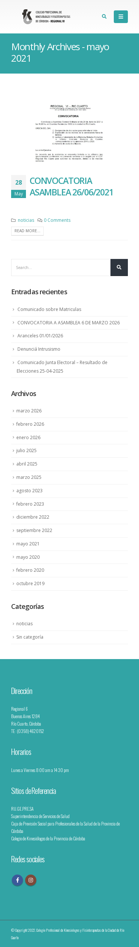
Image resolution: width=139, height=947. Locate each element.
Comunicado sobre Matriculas (49, 309)
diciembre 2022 (32, 517)
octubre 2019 (30, 583)
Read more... (27, 230)
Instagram (30, 880)
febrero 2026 (30, 424)
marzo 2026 (29, 411)
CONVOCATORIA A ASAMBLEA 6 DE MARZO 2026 (68, 323)
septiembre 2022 (34, 530)
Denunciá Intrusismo (38, 349)
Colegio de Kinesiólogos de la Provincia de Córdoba (48, 838)
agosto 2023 (29, 490)
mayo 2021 (28, 544)
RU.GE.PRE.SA (22, 808)
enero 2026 (28, 437)
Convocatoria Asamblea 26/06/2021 (71, 186)
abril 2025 (26, 464)
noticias (26, 220)
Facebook (17, 880)
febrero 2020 (30, 570)
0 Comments (57, 220)
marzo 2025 (29, 477)
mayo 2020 (28, 557)
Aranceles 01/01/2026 (40, 336)
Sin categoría (29, 637)
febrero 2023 (30, 504)
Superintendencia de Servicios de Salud (40, 816)
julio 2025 (26, 450)
